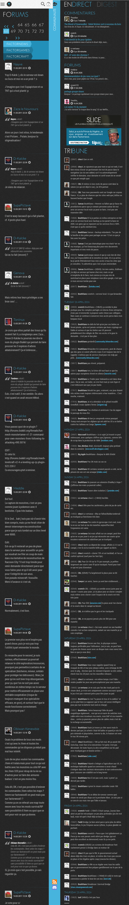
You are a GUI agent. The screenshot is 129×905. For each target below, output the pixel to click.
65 (27, 24)
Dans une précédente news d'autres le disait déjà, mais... (88, 42)
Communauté (56, 436)
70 (20, 31)
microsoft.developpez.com (99, 448)
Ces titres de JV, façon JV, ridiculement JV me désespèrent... (89, 26)
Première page (6, 26)
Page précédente (13, 26)
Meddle (18, 492)
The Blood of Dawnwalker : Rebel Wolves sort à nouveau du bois (94, 24)
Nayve (17, 64)
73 (41, 31)
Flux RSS (56, 881)
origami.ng (103, 404)
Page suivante (6, 38)
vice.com (93, 657)
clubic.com (105, 471)
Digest (109, 4)
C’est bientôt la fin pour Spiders (79, 39)
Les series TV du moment (77, 107)
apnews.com (107, 424)
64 (20, 24)
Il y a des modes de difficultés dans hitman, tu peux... (86, 57)
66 (34, 24)
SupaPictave (22, 205)
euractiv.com (111, 373)
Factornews (17, 44)
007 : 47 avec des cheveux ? (78, 54)
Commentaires (81, 12)
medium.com (112, 440)
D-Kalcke (19, 158)
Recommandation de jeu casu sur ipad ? (83, 76)
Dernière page (17, 38)
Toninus (19, 319)
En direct (79, 4)
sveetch (75, 33)
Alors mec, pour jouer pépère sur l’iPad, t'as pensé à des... (88, 78)
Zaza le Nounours (25, 109)
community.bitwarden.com (108, 341)
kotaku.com (96, 286)
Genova (18, 273)
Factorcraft (18, 56)
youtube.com (115, 490)
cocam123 (76, 84)
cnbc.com (94, 755)
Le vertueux (76, 48)
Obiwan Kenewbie (26, 741)
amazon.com (97, 602)
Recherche (40, 4)
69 (13, 31)
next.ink (109, 878)
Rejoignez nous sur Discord (56, 887)
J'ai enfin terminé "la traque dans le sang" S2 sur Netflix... (88, 109)
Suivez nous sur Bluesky (56, 898)
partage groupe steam (75, 91)
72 (34, 31)
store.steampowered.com (83, 886)
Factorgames (18, 50)
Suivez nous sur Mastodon (56, 893)
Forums (74, 64)
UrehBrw (75, 69)
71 (27, 31)
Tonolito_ (76, 100)
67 (41, 24)
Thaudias (75, 17)
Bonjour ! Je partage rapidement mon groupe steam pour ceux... (91, 94)
